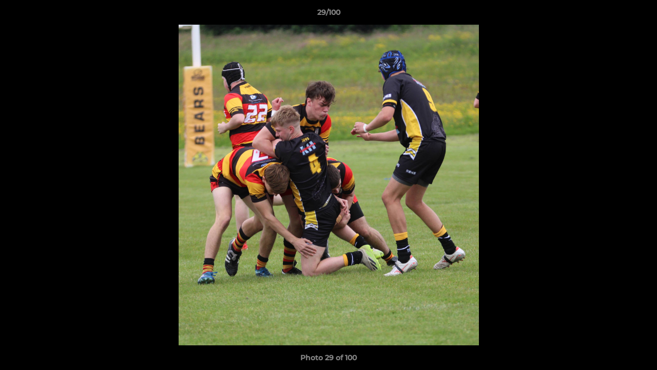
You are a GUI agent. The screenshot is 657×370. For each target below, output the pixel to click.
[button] (638, 15)
